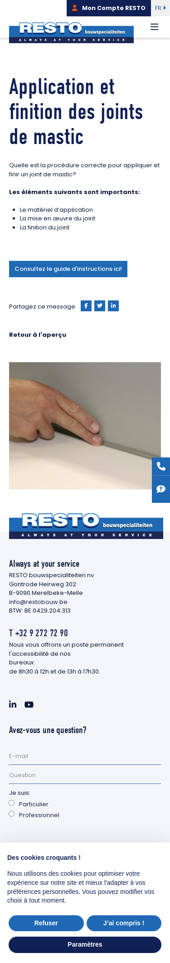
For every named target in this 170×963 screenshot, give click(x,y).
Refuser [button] (46, 923)
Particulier (34, 804)
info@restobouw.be (38, 602)
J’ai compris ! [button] (123, 923)
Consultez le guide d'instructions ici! (68, 268)
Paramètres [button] (85, 944)
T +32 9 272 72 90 (38, 633)
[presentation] (78, 842)
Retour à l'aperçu (37, 334)
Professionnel (39, 815)
